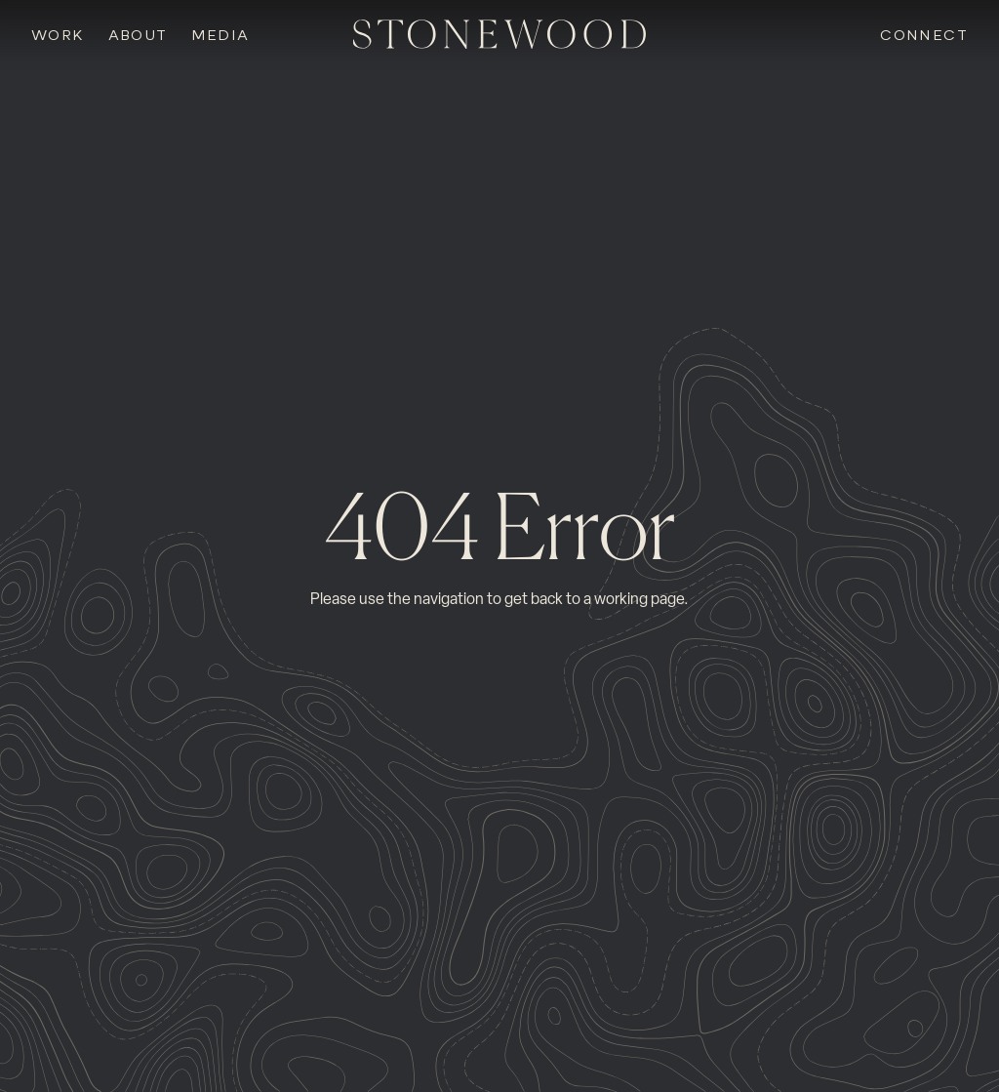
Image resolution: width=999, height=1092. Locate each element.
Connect (924, 35)
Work (58, 35)
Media (220, 35)
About (138, 35)
